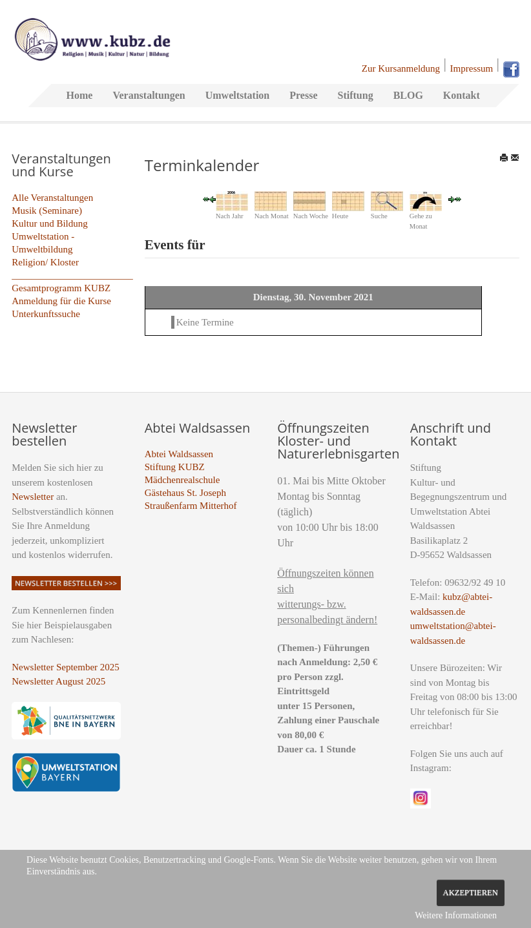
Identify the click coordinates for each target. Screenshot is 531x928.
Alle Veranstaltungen (52, 197)
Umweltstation (237, 95)
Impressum (472, 68)
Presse (303, 95)
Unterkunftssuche (46, 314)
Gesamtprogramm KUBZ (61, 288)
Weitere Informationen (456, 915)
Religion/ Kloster (45, 262)
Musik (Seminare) (47, 210)
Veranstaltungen (148, 95)
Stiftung (355, 95)
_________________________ (72, 275)
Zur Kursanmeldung (401, 68)
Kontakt (461, 95)
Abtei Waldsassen (179, 454)
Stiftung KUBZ (175, 467)
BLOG (408, 95)
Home (80, 95)
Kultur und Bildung (50, 223)
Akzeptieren (470, 892)
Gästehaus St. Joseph (185, 493)
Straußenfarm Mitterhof (191, 505)
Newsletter (33, 496)
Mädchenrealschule (182, 480)
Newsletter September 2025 (66, 667)
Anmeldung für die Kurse (61, 301)
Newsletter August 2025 (58, 681)
